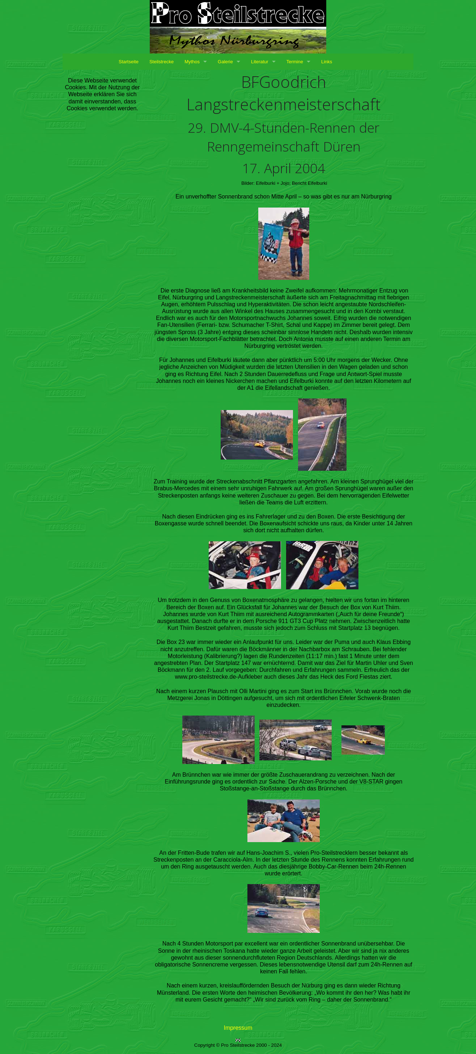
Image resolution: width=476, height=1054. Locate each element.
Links (326, 61)
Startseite (129, 61)
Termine (294, 61)
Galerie (225, 61)
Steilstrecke (161, 61)
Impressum (238, 1028)
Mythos (192, 61)
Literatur (259, 61)
